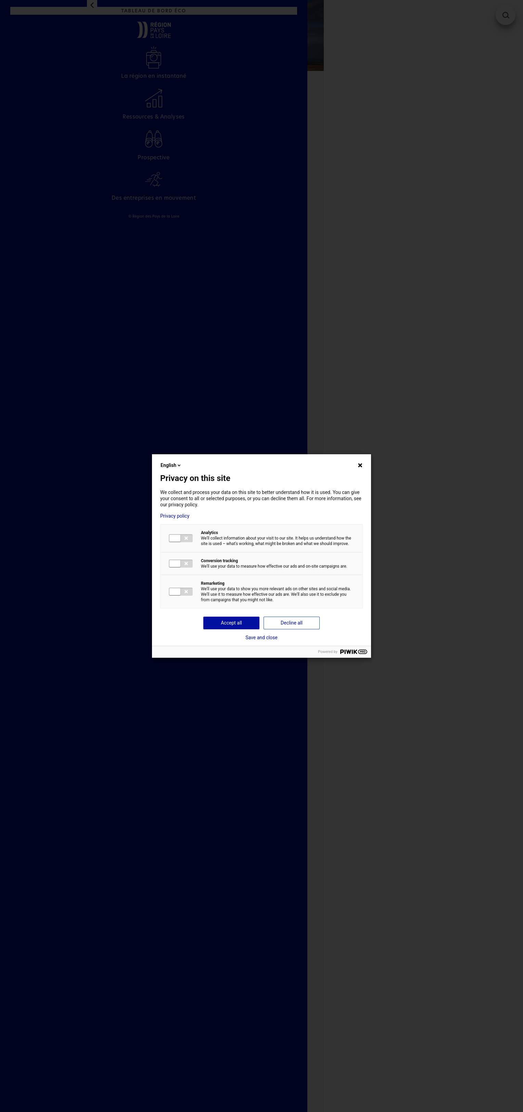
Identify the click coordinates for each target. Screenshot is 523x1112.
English (171, 465)
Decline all (292, 623)
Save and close (261, 637)
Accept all (231, 623)
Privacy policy (174, 516)
